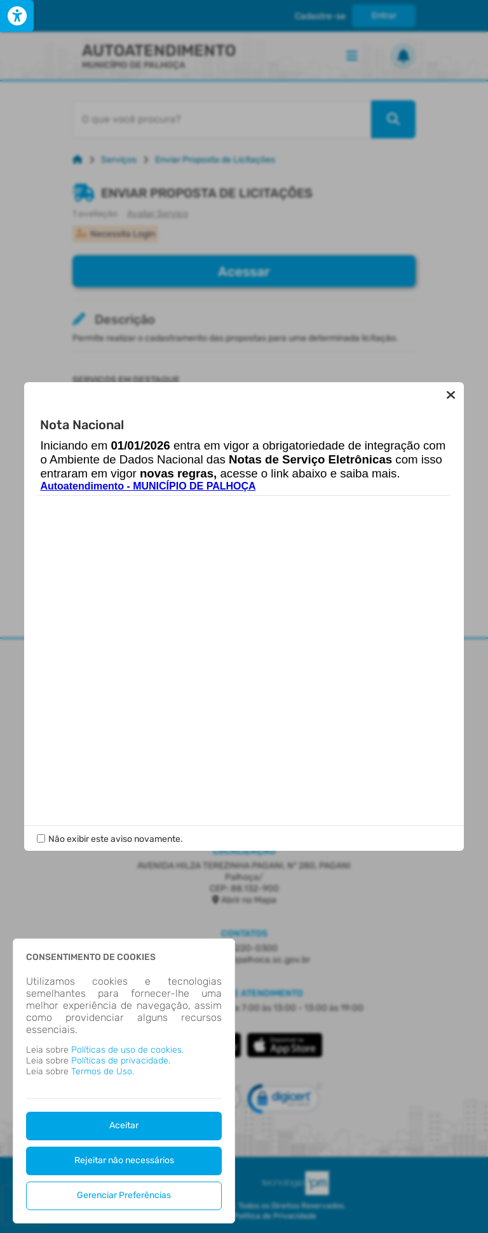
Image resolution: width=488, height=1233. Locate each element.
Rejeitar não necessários (124, 1160)
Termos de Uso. (102, 1071)
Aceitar (124, 1125)
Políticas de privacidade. (120, 1060)
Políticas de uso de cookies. (127, 1049)
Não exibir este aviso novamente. (115, 827)
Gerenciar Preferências (124, 1195)
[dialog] (124, 1080)
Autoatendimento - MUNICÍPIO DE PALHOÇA (147, 498)
